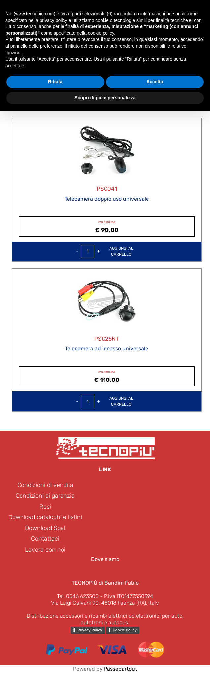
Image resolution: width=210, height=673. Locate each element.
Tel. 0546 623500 (78, 596)
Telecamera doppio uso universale (107, 199)
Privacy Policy (89, 630)
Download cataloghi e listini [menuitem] (45, 517)
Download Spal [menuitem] (45, 528)
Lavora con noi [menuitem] (45, 549)
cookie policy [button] (101, 33)
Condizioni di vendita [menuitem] (45, 485)
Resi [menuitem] (45, 506)
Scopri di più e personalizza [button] (104, 97)
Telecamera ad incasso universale (106, 348)
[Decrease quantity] (77, 251)
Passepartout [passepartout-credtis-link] (120, 669)
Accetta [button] (155, 81)
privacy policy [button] (53, 20)
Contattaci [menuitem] (45, 538)
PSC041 (107, 188)
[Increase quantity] (98, 251)
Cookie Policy (125, 630)
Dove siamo (105, 559)
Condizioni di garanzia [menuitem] (45, 495)
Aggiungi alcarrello (121, 251)
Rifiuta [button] (55, 81)
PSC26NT (106, 339)
